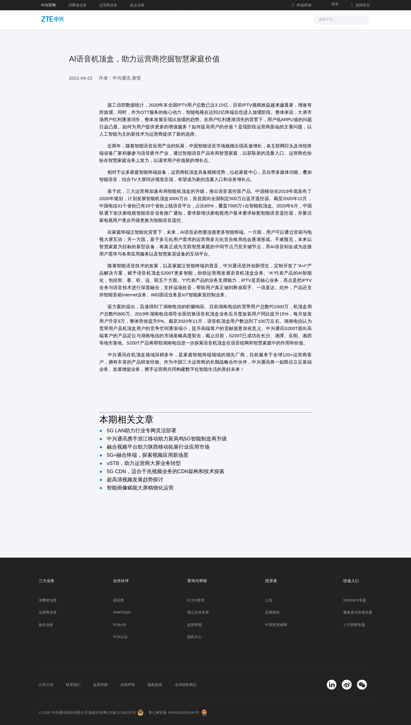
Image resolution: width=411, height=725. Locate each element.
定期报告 (272, 612)
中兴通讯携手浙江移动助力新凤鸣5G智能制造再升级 (167, 439)
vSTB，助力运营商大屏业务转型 (144, 463)
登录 (334, 4)
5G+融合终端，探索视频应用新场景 (147, 455)
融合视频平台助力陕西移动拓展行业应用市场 (158, 447)
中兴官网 (48, 5)
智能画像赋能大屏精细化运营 (140, 488)
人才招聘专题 (354, 625)
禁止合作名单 (198, 612)
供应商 (118, 600)
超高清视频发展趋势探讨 (135, 480)
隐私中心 (194, 637)
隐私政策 (155, 685)
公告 (268, 600)
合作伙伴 (244, 18)
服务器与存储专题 (357, 612)
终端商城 (301, 5)
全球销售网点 (186, 685)
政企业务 (137, 5)
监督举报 (194, 625)
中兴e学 (119, 625)
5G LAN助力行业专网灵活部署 (141, 430)
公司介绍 (46, 685)
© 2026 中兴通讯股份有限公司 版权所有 (71, 712)
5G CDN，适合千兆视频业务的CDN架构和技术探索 (165, 471)
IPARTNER (122, 612)
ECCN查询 (195, 600)
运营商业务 (108, 5)
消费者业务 (77, 5)
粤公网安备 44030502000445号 (173, 712)
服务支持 (215, 18)
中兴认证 (120, 637)
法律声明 (127, 685)
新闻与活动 (140, 18)
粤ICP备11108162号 (119, 712)
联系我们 (73, 685)
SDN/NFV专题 (354, 600)
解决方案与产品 (178, 18)
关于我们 (273, 18)
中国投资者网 (276, 625)
